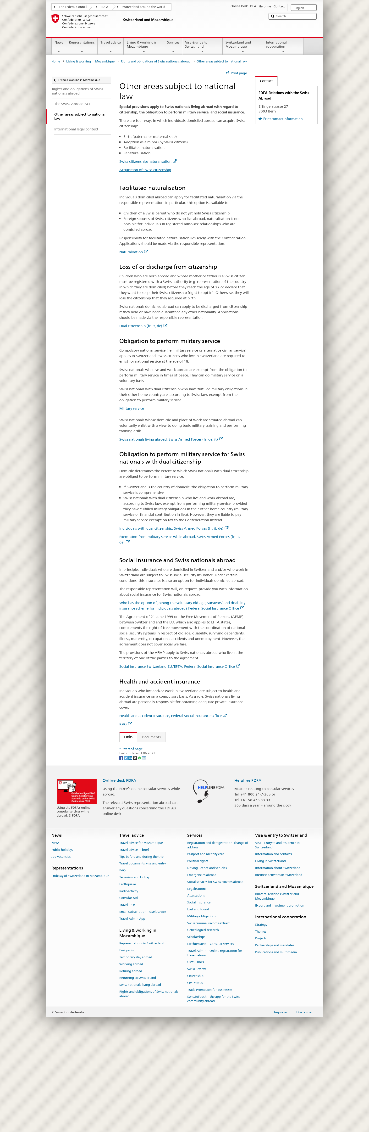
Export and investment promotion (279, 998)
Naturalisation (133, 252)
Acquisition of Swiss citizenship (145, 170)
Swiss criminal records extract (208, 1016)
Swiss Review (196, 1062)
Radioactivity (128, 984)
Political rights (197, 954)
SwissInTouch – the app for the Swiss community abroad (213, 1092)
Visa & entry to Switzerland (202, 46)
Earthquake (127, 977)
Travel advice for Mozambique (141, 936)
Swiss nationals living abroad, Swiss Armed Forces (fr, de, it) (171, 439)
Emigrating (127, 1043)
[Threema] (135, 851)
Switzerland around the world (143, 7)
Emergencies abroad (201, 968)
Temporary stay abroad (135, 1050)
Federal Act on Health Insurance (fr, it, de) (160, 809)
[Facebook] (121, 851)
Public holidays (62, 943)
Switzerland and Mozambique (243, 46)
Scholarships (196, 1030)
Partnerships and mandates (274, 1038)
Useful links (195, 1055)
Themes (260, 1024)
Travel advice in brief (134, 943)
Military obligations (201, 1009)
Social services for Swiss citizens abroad (215, 975)
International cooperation (283, 46)
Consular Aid (128, 991)
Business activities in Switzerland (278, 968)
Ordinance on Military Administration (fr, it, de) (165, 756)
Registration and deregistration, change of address (217, 938)
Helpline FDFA (247, 873)
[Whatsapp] (140, 851)
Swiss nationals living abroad (140, 1078)
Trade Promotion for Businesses (209, 1083)
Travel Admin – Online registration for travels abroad (214, 1046)
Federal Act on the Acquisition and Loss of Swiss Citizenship (175, 747)
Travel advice (110, 46)
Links (126, 737)
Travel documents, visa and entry (142, 956)
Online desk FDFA (119, 873)
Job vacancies (61, 950)
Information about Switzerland (277, 961)
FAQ (122, 963)
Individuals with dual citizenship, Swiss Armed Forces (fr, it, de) (173, 528)
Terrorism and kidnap (134, 970)
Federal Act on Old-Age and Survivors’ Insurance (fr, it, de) (173, 764)
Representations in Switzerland (141, 1036)
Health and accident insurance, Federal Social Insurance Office (173, 715)
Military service (131, 408)
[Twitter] (126, 851)
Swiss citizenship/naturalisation (147, 161)
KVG (125, 724)
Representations (81, 46)
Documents (151, 737)
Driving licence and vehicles (207, 961)
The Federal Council (73, 7)
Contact (264, 80)
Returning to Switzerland (137, 1071)
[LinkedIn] (130, 851)
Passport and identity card (205, 947)
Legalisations (196, 982)
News (59, 46)
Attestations (196, 989)
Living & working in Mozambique (144, 46)
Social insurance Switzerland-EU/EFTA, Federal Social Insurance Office (179, 666)
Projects (260, 1031)
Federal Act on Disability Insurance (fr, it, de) (162, 773)
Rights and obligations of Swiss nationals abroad (156, 61)
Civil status (195, 1076)
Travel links (127, 998)
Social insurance (198, 996)
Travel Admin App (132, 1012)
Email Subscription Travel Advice (142, 1005)
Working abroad (131, 1057)
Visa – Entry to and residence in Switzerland (277, 938)
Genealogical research (203, 1023)
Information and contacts (273, 947)
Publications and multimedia (276, 1045)
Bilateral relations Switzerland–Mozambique (278, 989)
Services (173, 46)
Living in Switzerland (270, 954)
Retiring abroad (130, 1064)
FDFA (104, 7)
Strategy (261, 1018)
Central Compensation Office (149, 826)
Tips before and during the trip (141, 950)
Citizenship (195, 1069)
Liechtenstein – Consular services (210, 1037)
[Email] (144, 851)
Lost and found (198, 1002)
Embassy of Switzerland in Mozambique (80, 969)
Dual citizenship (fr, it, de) (143, 326)
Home (55, 61)
